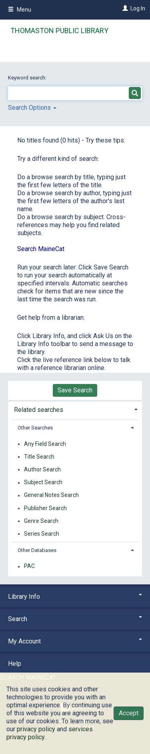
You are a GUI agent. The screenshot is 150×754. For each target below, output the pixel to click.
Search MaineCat (40, 249)
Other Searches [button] (35, 428)
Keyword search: (28, 78)
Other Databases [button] (37, 550)
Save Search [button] (75, 390)
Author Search (42, 469)
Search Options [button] (32, 107)
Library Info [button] (75, 596)
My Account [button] (75, 641)
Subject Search (43, 482)
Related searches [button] (38, 410)
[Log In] (124, 8)
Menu (19, 9)
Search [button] (75, 619)
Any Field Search (45, 444)
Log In (137, 8)
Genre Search (41, 521)
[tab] (75, 409)
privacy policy (36, 729)
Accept (128, 713)
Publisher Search (45, 508)
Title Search (39, 456)
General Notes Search (51, 495)
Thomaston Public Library (59, 30)
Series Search (41, 533)
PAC (29, 566)
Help (14, 663)
